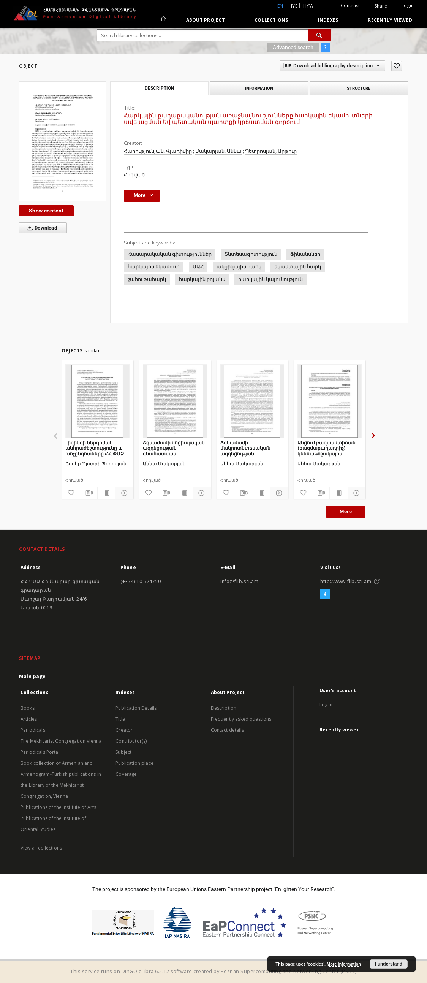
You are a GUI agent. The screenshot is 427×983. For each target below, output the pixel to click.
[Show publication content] (106, 493)
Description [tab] (159, 88)
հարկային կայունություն (270, 279)
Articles (29, 719)
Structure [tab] (358, 88)
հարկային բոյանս (202, 279)
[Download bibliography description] (88, 493)
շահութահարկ (147, 279)
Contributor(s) (131, 741)
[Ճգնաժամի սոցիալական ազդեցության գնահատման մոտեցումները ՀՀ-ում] (175, 401)
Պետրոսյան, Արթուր (271, 151)
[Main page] (162, 19)
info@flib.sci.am (239, 581)
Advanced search (293, 47)
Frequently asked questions (241, 719)
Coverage (126, 774)
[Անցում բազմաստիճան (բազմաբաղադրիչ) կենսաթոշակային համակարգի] (329, 401)
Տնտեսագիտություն (251, 254)
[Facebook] (325, 594)
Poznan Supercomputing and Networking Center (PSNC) (289, 971)
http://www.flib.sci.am (345, 581)
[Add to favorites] (396, 66)
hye (293, 5)
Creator (124, 730)
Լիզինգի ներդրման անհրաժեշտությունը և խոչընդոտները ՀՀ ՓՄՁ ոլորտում (94, 448)
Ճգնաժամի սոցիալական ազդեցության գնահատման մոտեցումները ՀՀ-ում (174, 448)
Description (224, 708)
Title (120, 719)
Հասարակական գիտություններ (170, 254)
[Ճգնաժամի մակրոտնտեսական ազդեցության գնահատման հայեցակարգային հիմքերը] (252, 401)
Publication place (134, 763)
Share (381, 6)
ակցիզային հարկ (239, 266)
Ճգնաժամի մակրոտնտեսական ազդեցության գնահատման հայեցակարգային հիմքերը (245, 448)
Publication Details (136, 708)
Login (408, 5)
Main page (32, 676)
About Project (205, 20)
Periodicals (33, 730)
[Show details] (123, 493)
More (346, 511)
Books (28, 708)
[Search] (319, 35)
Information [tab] (259, 88)
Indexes (328, 20)
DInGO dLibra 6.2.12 (145, 971)
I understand (388, 964)
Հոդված (134, 174)
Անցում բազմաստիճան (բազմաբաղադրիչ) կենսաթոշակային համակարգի (326, 448)
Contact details (227, 730)
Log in (326, 704)
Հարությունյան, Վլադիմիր (158, 151)
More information (344, 964)
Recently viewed (390, 20)
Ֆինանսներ (305, 254)
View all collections (41, 848)
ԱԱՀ (198, 266)
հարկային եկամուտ (154, 266)
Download (40, 228)
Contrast (350, 5)
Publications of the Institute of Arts (58, 807)
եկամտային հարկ (297, 266)
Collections (271, 20)
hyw (308, 5)
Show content (46, 211)
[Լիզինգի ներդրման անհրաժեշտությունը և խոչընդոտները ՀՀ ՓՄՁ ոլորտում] (97, 401)
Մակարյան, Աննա (218, 151)
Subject (123, 752)
